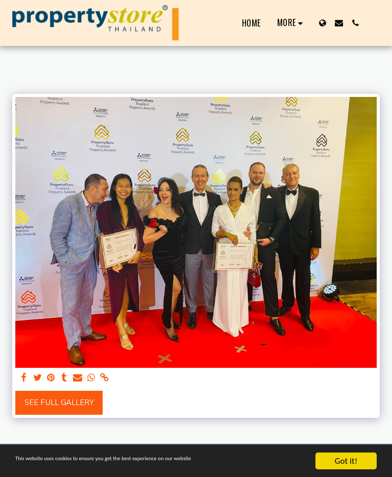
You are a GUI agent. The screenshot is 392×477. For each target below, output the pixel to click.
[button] (339, 23)
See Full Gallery (59, 403)
